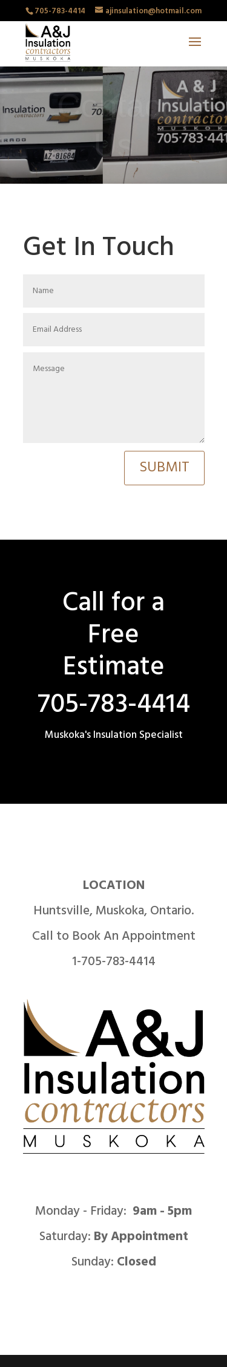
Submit (164, 467)
